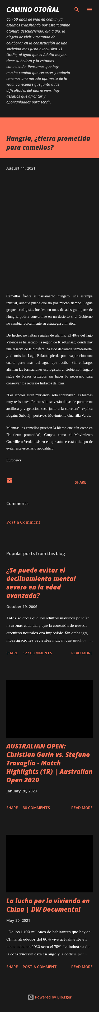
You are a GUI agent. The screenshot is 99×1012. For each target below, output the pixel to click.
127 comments (37, 652)
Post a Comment (23, 522)
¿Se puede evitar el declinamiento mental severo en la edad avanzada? (41, 583)
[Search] (77, 9)
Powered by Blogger (50, 997)
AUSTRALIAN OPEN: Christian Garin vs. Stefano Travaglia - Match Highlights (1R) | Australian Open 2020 (49, 763)
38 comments (36, 807)
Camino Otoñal (32, 9)
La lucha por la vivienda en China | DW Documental (48, 905)
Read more (82, 652)
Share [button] (80, 482)
